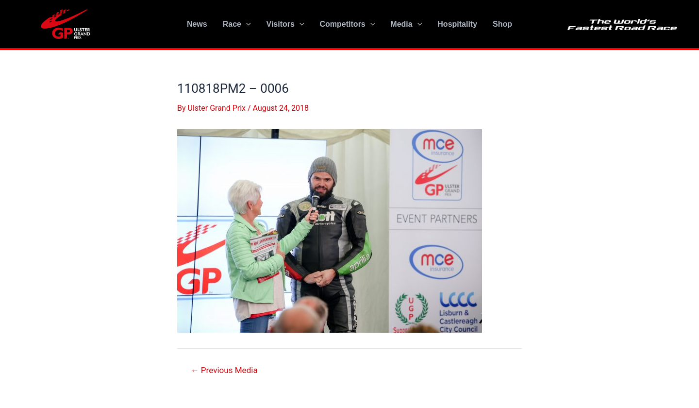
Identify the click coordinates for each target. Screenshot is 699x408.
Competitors (347, 24)
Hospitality (457, 24)
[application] (246, 24)
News (197, 24)
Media (406, 24)
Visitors (285, 24)
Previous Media (224, 370)
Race (237, 24)
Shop (502, 24)
